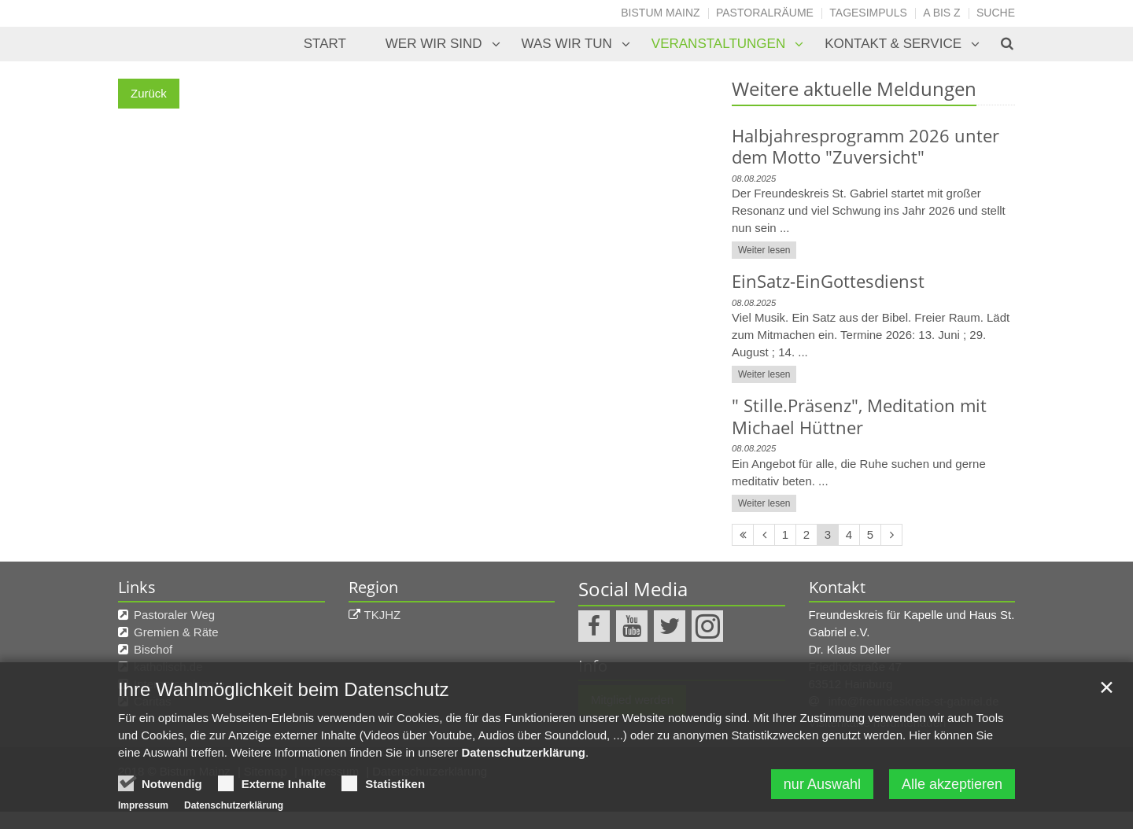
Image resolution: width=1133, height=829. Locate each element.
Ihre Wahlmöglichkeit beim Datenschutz (283, 713)
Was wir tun (567, 43)
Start (325, 43)
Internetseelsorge (179, 684)
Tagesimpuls (868, 12)
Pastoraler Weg (174, 614)
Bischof (153, 649)
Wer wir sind (434, 43)
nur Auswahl (822, 808)
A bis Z (941, 12)
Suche (995, 12)
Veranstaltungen (718, 43)
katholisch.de (168, 666)
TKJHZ (382, 614)
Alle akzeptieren (952, 808)
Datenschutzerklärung (523, 776)
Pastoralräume (765, 12)
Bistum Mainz (660, 12)
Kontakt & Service (893, 43)
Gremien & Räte (176, 632)
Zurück (149, 93)
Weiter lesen (764, 250)
